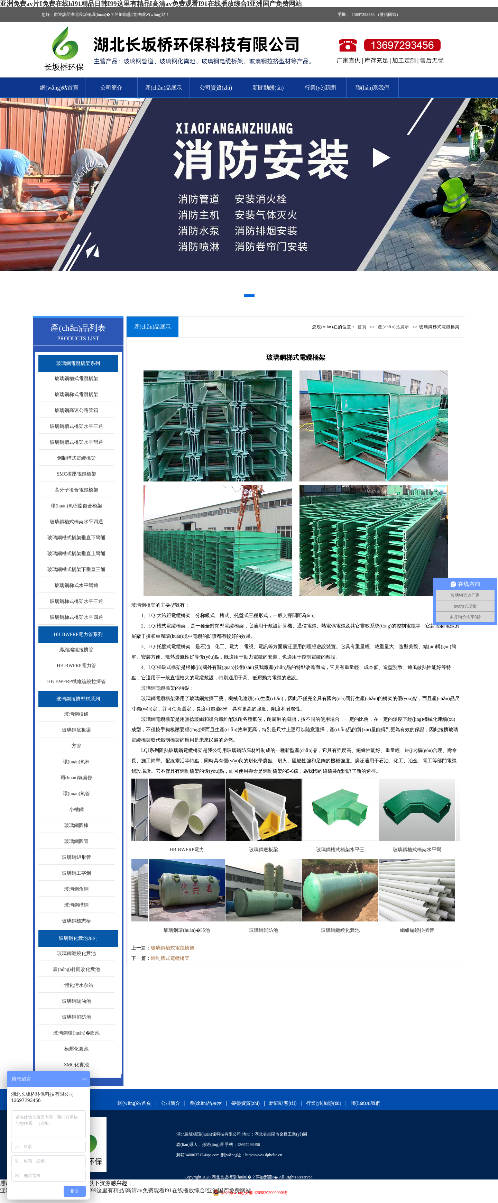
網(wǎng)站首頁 (59, 88)
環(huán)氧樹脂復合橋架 (76, 505)
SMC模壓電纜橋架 (76, 474)
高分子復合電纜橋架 (76, 490)
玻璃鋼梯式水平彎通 (76, 585)
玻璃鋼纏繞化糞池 (76, 953)
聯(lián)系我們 (373, 88)
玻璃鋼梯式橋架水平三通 (76, 601)
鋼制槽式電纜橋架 (76, 458)
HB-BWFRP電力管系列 (78, 634)
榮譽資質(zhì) (245, 1103)
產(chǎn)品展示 (163, 88)
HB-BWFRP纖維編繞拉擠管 (76, 681)
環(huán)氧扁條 (77, 777)
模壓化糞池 (76, 1049)
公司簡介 (111, 88)
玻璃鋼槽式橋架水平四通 (76, 521)
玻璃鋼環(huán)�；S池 (191, 930)
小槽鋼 (76, 809)
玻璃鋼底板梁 (76, 730)
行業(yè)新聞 (320, 88)
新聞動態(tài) (268, 88)
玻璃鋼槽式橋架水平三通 (76, 426)
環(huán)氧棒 (76, 761)
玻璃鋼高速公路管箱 (76, 410)
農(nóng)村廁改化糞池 (76, 969)
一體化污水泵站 (76, 985)
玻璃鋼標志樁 (76, 921)
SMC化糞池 (76, 1064)
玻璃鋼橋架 (143, 605)
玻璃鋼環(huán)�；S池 (76, 1033)
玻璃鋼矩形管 (76, 857)
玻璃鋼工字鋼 (76, 873)
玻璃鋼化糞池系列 (78, 938)
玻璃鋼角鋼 (76, 889)
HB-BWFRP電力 (191, 849)
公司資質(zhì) (216, 88)
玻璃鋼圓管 (76, 841)
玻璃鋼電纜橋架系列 (78, 363)
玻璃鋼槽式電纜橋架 (76, 378)
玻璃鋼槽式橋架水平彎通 (76, 442)
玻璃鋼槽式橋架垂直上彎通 (76, 553)
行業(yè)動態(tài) (323, 1103)
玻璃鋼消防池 (76, 1017)
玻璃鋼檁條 (76, 714)
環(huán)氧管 (76, 793)
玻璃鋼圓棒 (76, 825)
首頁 (362, 326)
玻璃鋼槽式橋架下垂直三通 (76, 569)
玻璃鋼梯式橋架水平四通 (76, 617)
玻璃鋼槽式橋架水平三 (344, 849)
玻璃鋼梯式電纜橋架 (76, 394)
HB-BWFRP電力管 (76, 665)
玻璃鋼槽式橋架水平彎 (421, 849)
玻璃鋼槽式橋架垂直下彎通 (76, 537)
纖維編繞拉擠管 (76, 649)
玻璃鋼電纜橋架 (158, 688)
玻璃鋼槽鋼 (76, 905)
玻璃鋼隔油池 (76, 1001)
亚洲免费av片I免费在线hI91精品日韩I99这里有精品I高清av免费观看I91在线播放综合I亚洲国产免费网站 (151, 3)
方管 (76, 746)
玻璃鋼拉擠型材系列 (78, 698)
